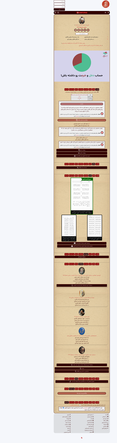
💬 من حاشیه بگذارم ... (51, 405)
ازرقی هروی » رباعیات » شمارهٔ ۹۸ (58, 317)
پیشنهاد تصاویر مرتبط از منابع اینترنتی (59, 243)
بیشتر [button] (58, 368)
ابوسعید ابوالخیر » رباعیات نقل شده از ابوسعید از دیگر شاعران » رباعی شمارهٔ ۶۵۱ (58, 275)
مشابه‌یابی (82, 426)
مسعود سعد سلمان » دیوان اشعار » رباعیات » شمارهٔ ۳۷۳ (58, 355)
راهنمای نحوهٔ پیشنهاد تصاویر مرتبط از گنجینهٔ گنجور (58, 246)
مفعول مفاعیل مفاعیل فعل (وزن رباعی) (57, 95)
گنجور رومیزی (67, 417)
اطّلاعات (73, 89)
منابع (45, 428)
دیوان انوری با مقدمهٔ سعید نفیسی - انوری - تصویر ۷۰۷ (71, 238)
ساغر (68, 418)
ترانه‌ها (53, 89)
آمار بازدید (45, 426)
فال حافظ (82, 420)
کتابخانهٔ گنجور (67, 420)
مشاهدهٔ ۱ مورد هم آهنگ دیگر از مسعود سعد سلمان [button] (58, 365)
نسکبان (68, 432)
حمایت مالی (44, 420)
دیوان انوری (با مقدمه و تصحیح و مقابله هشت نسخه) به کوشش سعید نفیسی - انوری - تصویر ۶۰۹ (45, 239)
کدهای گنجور (67, 415)
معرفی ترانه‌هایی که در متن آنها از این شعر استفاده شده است (58, 381)
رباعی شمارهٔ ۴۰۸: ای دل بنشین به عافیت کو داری (67, 45)
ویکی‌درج (56, 98)
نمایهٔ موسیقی (82, 422)
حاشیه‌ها (43, 89)
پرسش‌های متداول (43, 417)
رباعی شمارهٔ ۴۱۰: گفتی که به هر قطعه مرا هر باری (50, 43)
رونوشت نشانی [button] (58, 153)
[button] (85, 12)
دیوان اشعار (59, 25)
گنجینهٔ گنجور (67, 422)
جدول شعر (82, 418)
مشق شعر (63, 89)
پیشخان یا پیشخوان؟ (65, 430)
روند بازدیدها (48, 89)
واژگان (70, 89)
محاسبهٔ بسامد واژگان (59, 167)
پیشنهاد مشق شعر (58, 257)
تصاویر (67, 89)
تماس (45, 430)
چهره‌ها (45, 418)
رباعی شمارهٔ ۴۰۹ (58, 27)
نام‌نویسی (62, 408)
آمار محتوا (44, 422)
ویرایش (54, 116)
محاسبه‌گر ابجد (66, 424)
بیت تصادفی (82, 417)
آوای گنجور (67, 426)
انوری (64, 25)
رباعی (56, 96)
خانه (83, 415)
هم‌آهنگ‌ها (57, 89)
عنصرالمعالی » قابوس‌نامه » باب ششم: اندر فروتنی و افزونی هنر (58, 336)
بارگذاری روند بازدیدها (58, 393)
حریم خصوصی (44, 432)
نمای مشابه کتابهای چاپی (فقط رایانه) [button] (58, 156)
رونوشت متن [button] (58, 150)
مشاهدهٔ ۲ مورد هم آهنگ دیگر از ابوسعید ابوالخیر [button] (58, 285)
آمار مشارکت (44, 424)
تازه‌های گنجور (82, 428)
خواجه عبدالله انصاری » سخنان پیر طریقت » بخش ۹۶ (58, 298)
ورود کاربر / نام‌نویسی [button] (58, 13)
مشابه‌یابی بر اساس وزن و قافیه (58, 371)
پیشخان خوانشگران (66, 428)
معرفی (45, 415)
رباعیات (54, 25)
